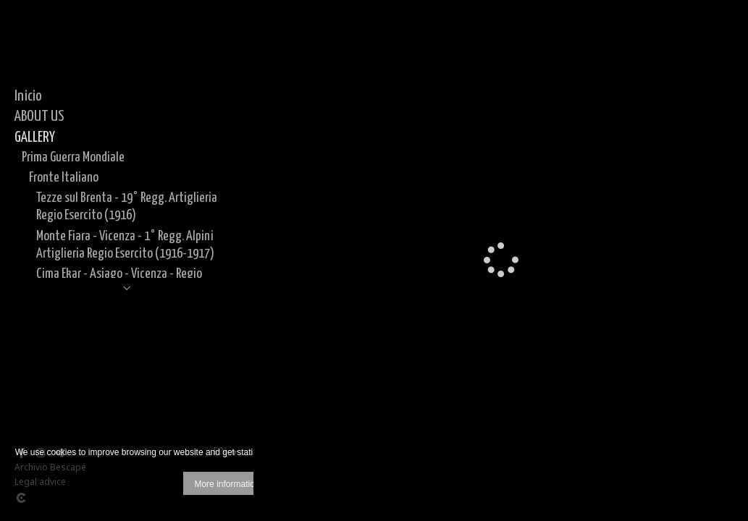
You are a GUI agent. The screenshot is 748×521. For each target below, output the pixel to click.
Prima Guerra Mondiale (73, 157)
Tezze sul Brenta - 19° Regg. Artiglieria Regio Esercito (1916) (126, 206)
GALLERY (34, 137)
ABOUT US (39, 116)
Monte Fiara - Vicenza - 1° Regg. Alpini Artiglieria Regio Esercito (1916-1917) (125, 244)
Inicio (28, 96)
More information (226, 484)
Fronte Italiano (63, 178)
